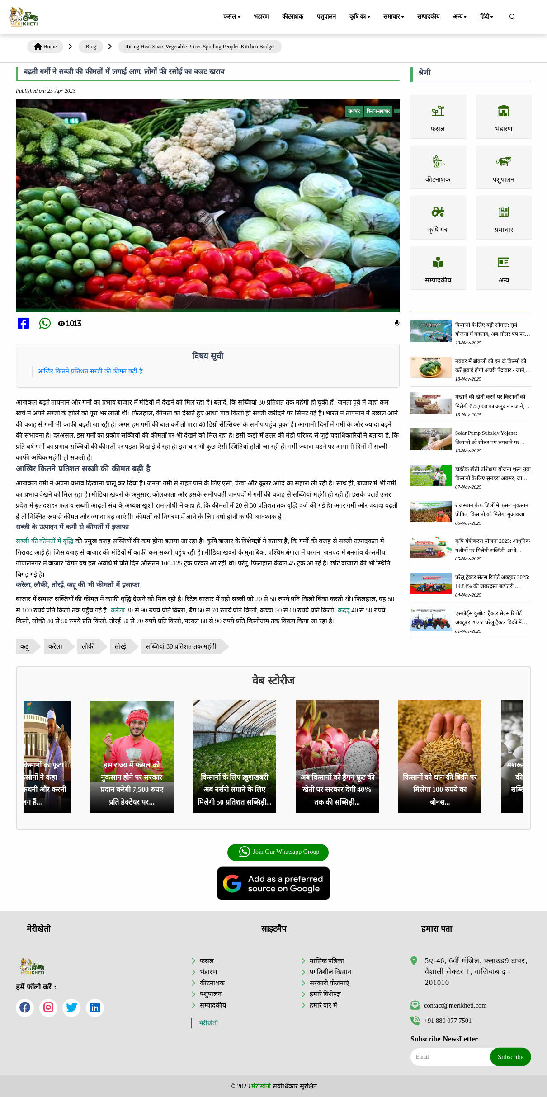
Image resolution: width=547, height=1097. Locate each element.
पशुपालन (326, 17)
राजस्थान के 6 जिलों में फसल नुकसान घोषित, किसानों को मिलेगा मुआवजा (491, 510)
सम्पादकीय (428, 17)
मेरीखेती (208, 1023)
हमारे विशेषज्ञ (325, 994)
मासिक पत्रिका (327, 961)
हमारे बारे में (323, 1005)
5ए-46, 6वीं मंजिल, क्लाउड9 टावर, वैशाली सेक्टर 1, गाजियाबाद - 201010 (476, 971)
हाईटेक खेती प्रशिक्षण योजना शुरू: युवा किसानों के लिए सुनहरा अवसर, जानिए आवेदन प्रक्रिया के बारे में (493, 474)
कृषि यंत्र (360, 17)
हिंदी (487, 17)
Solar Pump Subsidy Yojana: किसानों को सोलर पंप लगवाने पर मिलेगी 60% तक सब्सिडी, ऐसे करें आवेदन (488, 438)
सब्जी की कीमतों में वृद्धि (45, 541)
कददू (344, 610)
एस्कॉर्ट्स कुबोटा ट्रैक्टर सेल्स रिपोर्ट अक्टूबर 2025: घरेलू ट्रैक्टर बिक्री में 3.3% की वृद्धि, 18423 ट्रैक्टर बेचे (488, 618)
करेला (118, 610)
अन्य (460, 17)
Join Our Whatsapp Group (278, 852)
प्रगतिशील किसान (331, 971)
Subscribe (510, 1056)
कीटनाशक (292, 17)
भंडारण (261, 17)
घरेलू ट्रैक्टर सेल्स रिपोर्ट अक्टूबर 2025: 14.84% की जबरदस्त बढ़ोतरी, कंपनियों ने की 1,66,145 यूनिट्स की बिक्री (492, 582)
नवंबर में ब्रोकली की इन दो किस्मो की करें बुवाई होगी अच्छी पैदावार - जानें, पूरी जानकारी (490, 366)
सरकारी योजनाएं (329, 983)
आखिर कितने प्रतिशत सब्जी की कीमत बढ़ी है (90, 371)
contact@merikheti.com (448, 1005)
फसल (232, 17)
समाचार (394, 17)
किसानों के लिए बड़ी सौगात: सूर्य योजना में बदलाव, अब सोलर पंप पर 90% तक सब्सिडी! (490, 330)
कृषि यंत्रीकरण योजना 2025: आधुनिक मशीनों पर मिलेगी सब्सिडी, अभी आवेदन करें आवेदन (492, 546)
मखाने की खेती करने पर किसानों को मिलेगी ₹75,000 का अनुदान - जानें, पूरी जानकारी (490, 402)
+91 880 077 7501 (441, 1020)
